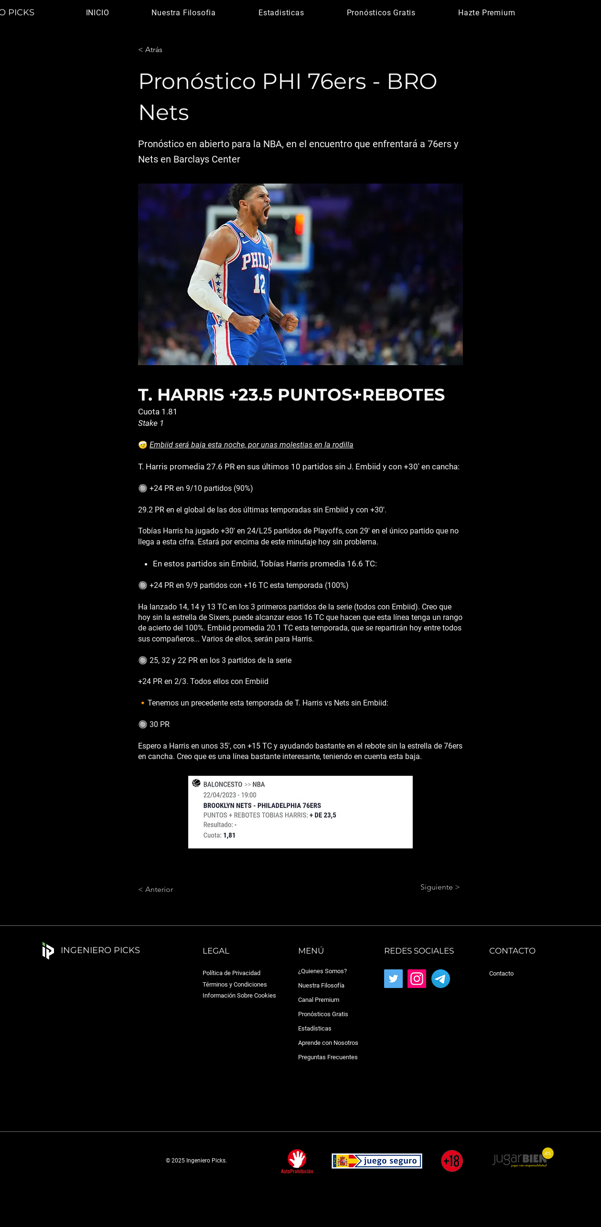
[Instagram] (417, 978)
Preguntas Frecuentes (328, 1057)
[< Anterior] (169, 889)
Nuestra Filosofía (321, 985)
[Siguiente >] (436, 887)
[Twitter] (393, 978)
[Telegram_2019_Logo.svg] (440, 978)
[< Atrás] (169, 49)
